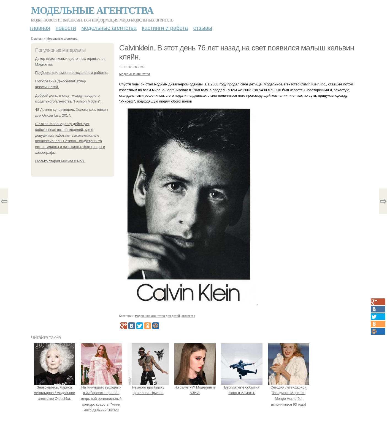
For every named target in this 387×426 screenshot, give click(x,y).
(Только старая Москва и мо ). (60, 161)
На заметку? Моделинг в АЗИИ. (195, 387)
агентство (188, 315)
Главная (40, 28)
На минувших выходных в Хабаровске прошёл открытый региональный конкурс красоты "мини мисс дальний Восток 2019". (101, 398)
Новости (66, 28)
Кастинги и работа (165, 28)
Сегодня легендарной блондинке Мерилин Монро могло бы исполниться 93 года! (288, 392)
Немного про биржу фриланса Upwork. (148, 387)
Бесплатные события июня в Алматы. (241, 387)
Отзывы (202, 28)
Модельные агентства (92, 10)
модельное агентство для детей (157, 315)
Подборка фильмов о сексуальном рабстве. (71, 73)
